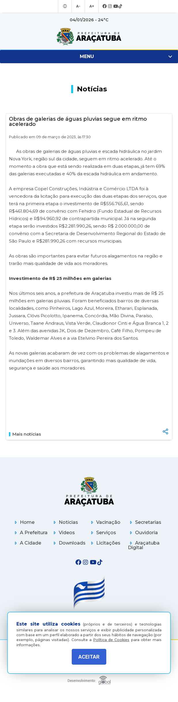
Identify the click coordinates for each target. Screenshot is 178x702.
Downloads (69, 543)
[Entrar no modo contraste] (65, 6)
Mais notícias (25, 434)
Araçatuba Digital (144, 545)
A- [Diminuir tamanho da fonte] (78, 6)
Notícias (65, 522)
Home (24, 522)
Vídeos (63, 532)
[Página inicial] (89, 491)
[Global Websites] (89, 679)
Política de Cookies (111, 637)
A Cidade (27, 543)
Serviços (102, 532)
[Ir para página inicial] (89, 36)
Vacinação (104, 522)
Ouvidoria (143, 532)
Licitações (104, 543)
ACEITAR (88, 657)
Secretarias (144, 522)
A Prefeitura (30, 532)
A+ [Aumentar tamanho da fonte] (91, 6)
